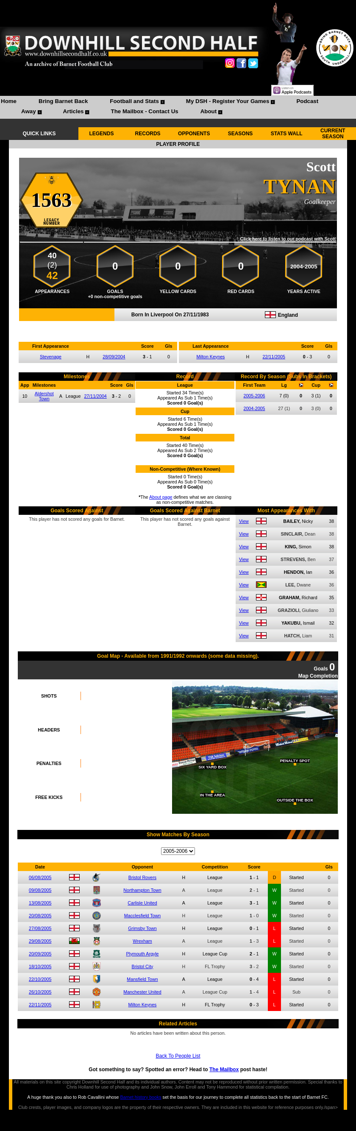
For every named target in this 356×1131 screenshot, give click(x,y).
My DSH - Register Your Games (228, 101)
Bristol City (142, 966)
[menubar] (178, 107)
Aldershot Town (44, 396)
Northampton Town (142, 890)
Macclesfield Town (142, 915)
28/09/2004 (114, 356)
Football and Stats (134, 101)
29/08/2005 (40, 941)
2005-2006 (254, 395)
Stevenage (50, 356)
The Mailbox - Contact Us (144, 111)
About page (160, 497)
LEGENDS (101, 134)
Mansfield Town (142, 979)
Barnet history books (140, 1097)
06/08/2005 (40, 877)
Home (9, 101)
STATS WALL (287, 134)
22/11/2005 (274, 356)
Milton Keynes (210, 356)
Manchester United (142, 991)
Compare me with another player (178, 326)
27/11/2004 (95, 396)
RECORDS (148, 134)
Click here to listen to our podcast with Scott (288, 238)
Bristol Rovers (142, 877)
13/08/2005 (40, 902)
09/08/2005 (40, 890)
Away (28, 111)
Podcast (307, 101)
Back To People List (178, 1056)
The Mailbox (224, 1069)
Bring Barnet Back (63, 101)
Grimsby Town (142, 928)
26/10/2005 (40, 991)
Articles (73, 111)
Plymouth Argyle (142, 953)
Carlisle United (142, 902)
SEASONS (240, 134)
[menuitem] (8, 102)
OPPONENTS (194, 134)
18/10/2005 (40, 966)
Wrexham (142, 941)
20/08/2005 (40, 915)
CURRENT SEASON (332, 134)
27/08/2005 (40, 928)
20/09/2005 (40, 953)
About (208, 111)
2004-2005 (254, 408)
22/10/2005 (40, 979)
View (244, 521)
